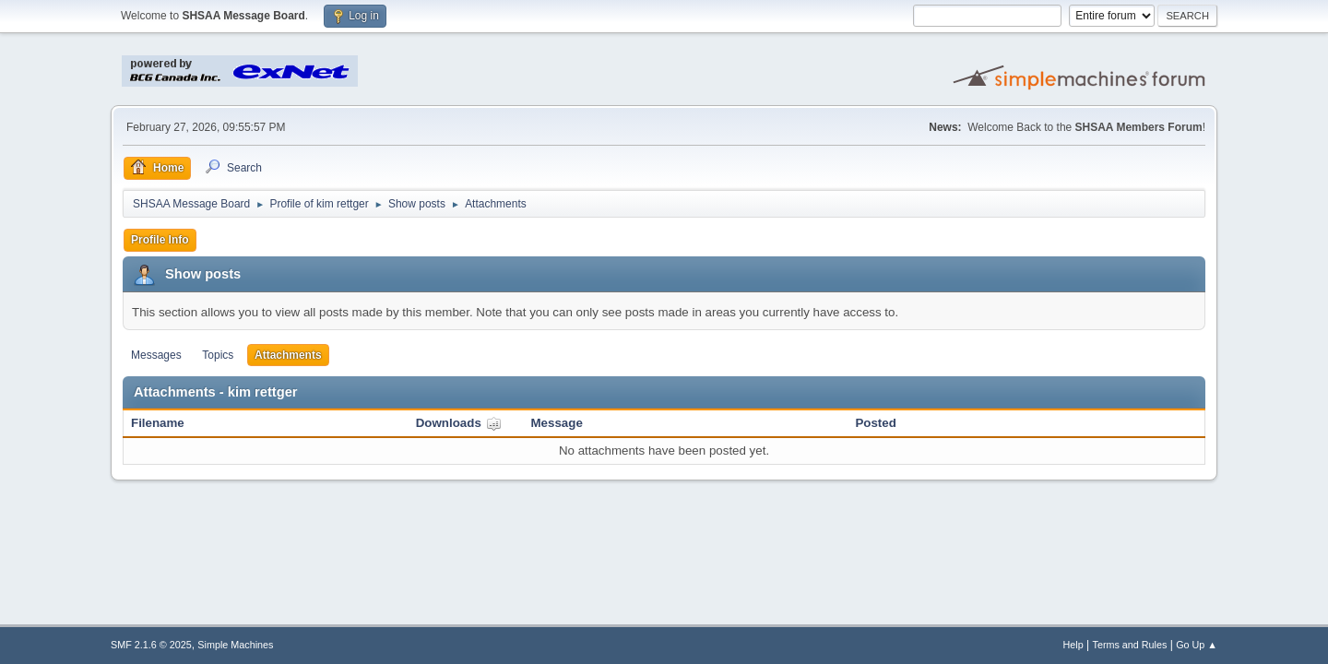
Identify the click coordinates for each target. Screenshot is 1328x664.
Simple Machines (235, 644)
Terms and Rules (1130, 644)
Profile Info (160, 239)
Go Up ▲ (1196, 644)
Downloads (459, 423)
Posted (875, 423)
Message (557, 423)
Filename (157, 423)
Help (1073, 644)
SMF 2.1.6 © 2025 (151, 644)
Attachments (288, 355)
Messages (156, 355)
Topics (217, 355)
